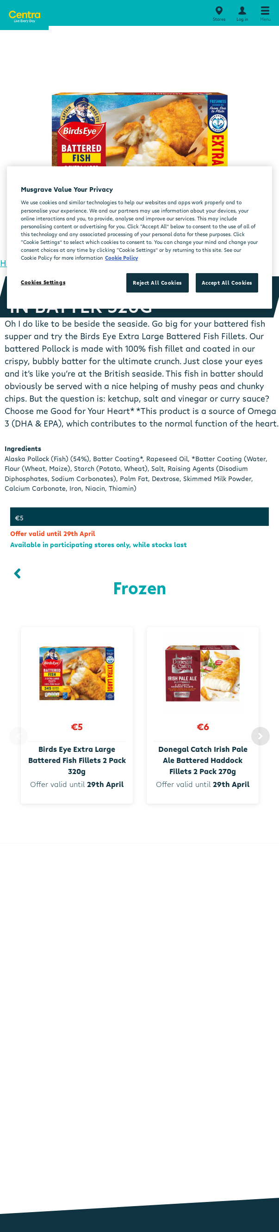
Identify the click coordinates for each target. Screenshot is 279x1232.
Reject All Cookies (157, 282)
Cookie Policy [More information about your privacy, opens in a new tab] (121, 257)
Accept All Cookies (227, 282)
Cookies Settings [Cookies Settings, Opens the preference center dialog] (43, 282)
